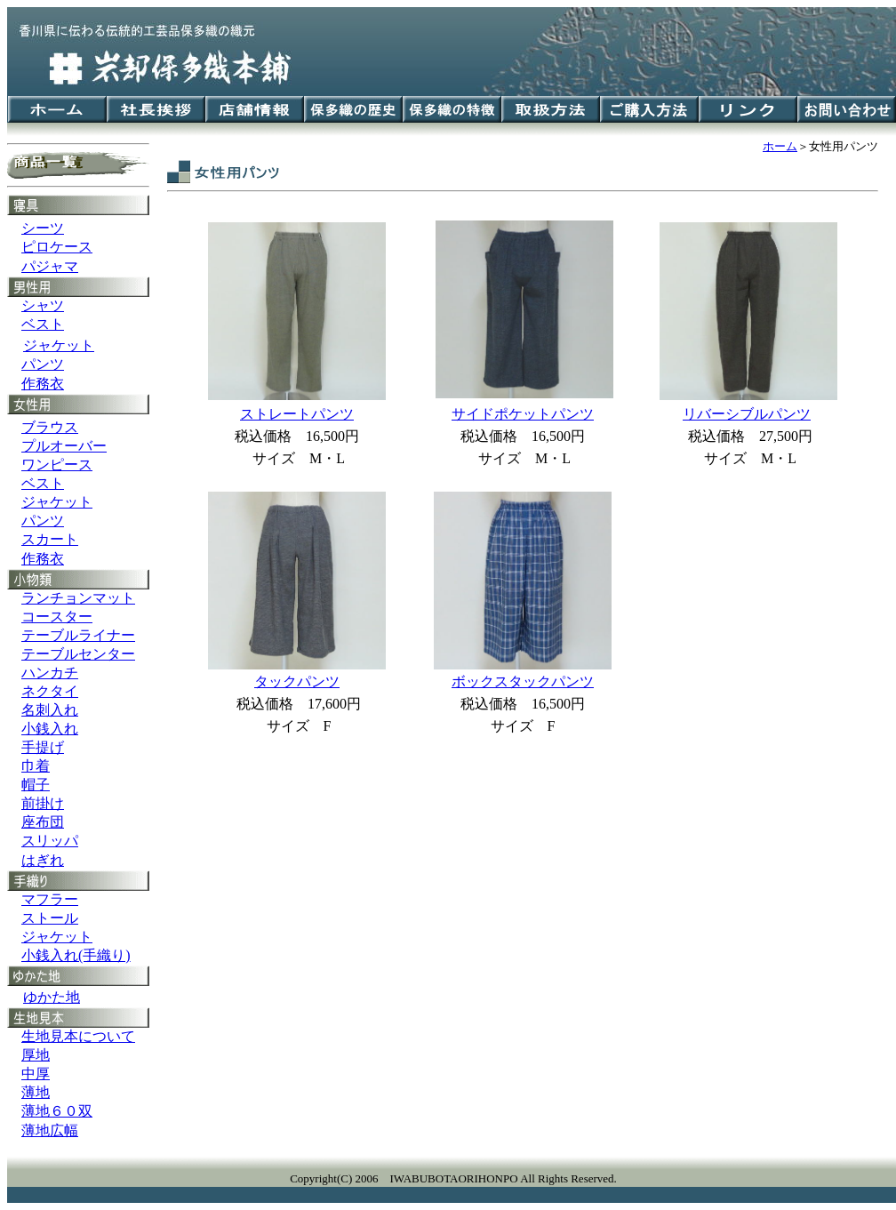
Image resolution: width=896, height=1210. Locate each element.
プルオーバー (64, 445)
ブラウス (49, 427)
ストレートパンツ (297, 413)
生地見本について (78, 1036)
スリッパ (49, 840)
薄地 (35, 1092)
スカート (49, 539)
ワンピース (56, 464)
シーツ (42, 228)
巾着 (35, 765)
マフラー (49, 899)
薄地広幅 (49, 1130)
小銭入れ (49, 728)
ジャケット (56, 501)
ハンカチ (49, 672)
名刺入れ (49, 709)
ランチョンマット (78, 597)
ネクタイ (49, 691)
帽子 (35, 784)
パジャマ (49, 266)
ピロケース (56, 246)
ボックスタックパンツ (523, 681)
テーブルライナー (78, 635)
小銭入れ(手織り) (76, 955)
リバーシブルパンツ (747, 413)
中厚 (35, 1073)
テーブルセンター (78, 653)
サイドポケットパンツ (523, 413)
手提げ (42, 747)
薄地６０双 (56, 1110)
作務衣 (42, 383)
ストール (49, 918)
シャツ (42, 305)
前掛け (42, 803)
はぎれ (42, 860)
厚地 (35, 1054)
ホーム (780, 146)
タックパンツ (297, 681)
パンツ (42, 364)
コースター (56, 616)
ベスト (42, 324)
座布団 (42, 821)
